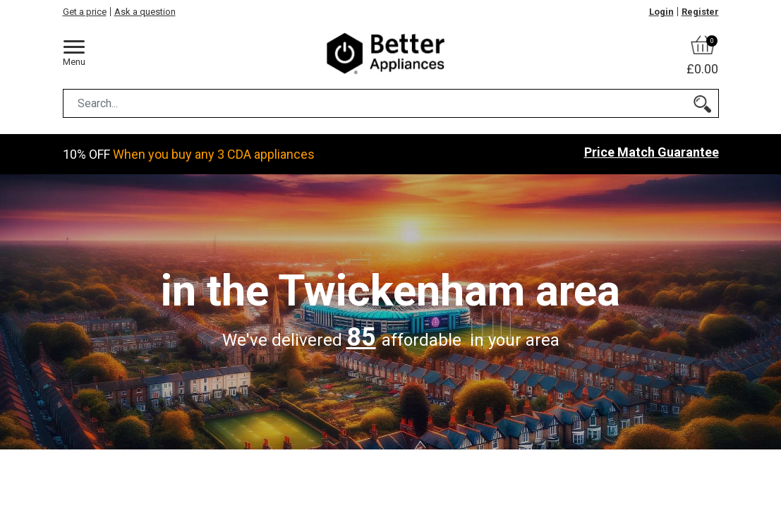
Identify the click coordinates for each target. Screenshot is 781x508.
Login (661, 11)
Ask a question (145, 11)
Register (700, 11)
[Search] (702, 103)
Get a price (85, 11)
